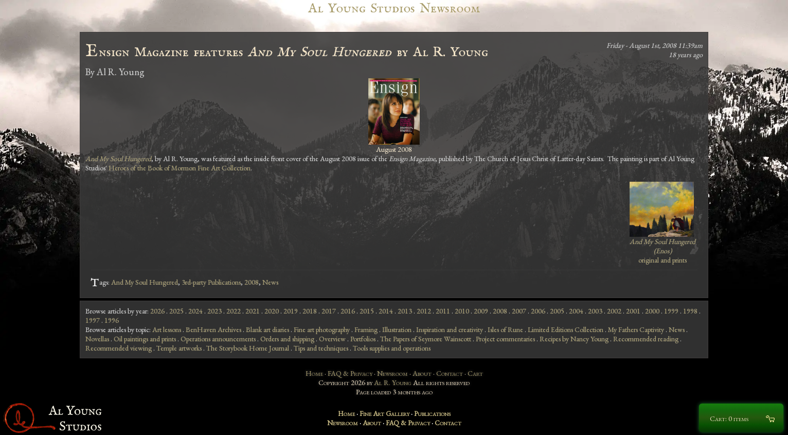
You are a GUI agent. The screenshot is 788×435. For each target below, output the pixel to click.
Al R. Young (392, 382)
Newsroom (392, 373)
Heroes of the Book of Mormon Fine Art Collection (179, 167)
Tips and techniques (321, 348)
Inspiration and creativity (449, 329)
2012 (424, 311)
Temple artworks (179, 348)
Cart (475, 373)
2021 (252, 311)
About (422, 373)
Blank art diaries (267, 329)
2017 (328, 311)
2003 (595, 311)
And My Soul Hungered (144, 282)
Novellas (97, 338)
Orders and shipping (287, 338)
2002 (614, 311)
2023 (214, 311)
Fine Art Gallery (384, 413)
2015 (367, 311)
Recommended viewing (118, 348)
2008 (251, 282)
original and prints (662, 251)
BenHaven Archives (213, 329)
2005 (557, 311)
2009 (481, 311)
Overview (332, 338)
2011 (443, 311)
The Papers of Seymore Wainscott (425, 338)
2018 (309, 311)
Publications (432, 413)
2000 (652, 311)
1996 (111, 320)
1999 (671, 311)
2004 (576, 311)
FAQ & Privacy (350, 373)
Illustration (396, 329)
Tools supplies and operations (392, 348)
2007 (519, 311)
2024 (195, 311)
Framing (366, 329)
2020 (271, 311)
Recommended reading (645, 338)
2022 (233, 311)
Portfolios (362, 338)
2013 (405, 311)
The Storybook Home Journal (247, 348)
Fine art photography (322, 329)
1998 (690, 311)
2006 (538, 311)
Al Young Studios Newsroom (394, 8)
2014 (386, 311)
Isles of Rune (505, 329)
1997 (92, 320)
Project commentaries (505, 338)
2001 (633, 311)
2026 (157, 311)
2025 (176, 311)
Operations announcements (218, 338)
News (270, 282)
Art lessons (166, 329)
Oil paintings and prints (145, 338)
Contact (449, 373)
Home (314, 373)
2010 (462, 311)
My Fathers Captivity (636, 329)
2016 (348, 311)
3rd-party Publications (211, 282)
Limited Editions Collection (565, 329)
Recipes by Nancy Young (574, 338)
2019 (290, 311)
